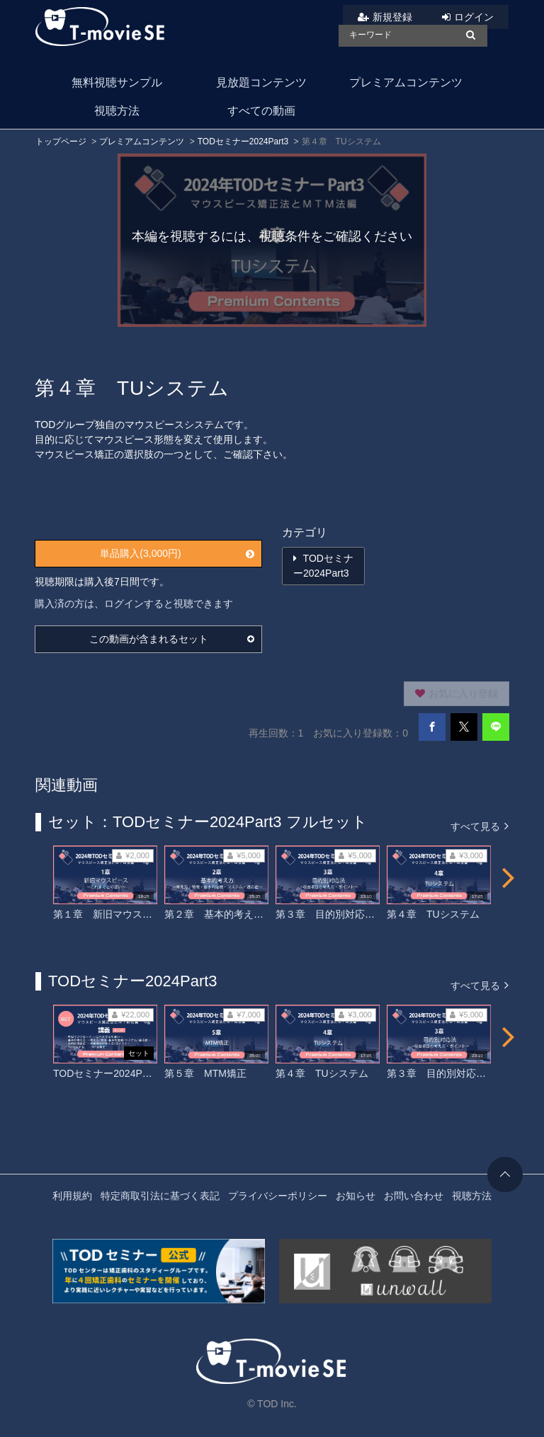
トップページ (60, 141)
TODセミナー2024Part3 (243, 141)
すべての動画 (261, 111)
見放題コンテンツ (261, 82)
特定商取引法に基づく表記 (160, 1195)
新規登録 (392, 17)
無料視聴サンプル (117, 82)
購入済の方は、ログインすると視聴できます (134, 603)
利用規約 (72, 1195)
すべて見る (479, 825)
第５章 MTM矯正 (205, 1073)
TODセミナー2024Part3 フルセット (132, 1073)
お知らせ (355, 1195)
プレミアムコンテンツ (406, 82)
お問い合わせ (413, 1195)
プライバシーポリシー (277, 1195)
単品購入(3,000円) (177, 553)
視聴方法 (117, 111)
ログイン (474, 17)
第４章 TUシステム (433, 914)
